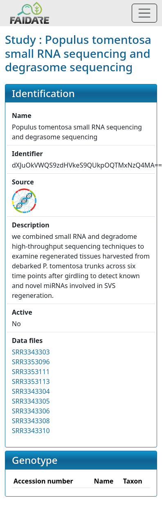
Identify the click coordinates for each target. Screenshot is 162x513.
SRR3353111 (31, 371)
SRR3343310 (31, 430)
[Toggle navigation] (144, 13)
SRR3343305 (31, 401)
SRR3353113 (31, 381)
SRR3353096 (31, 361)
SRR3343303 (31, 351)
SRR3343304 (31, 391)
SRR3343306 (31, 410)
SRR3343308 (31, 420)
